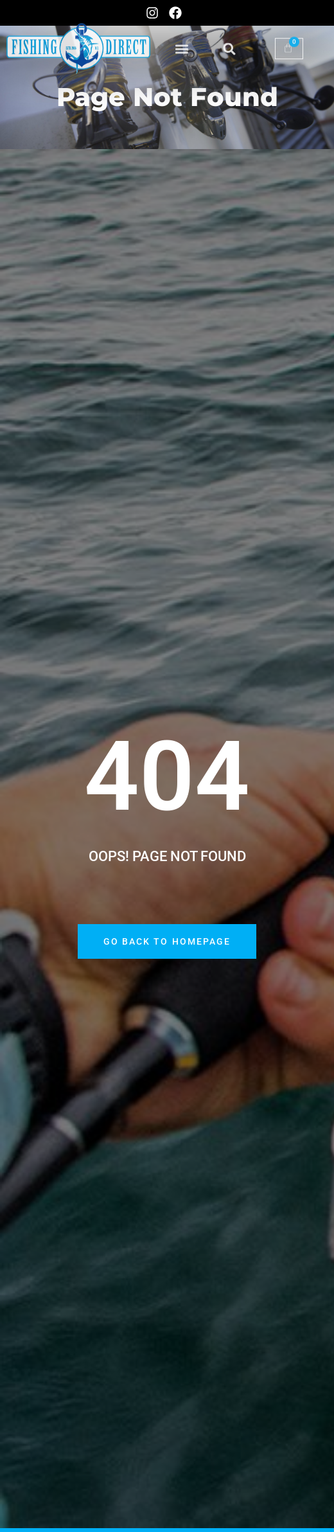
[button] (182, 38)
